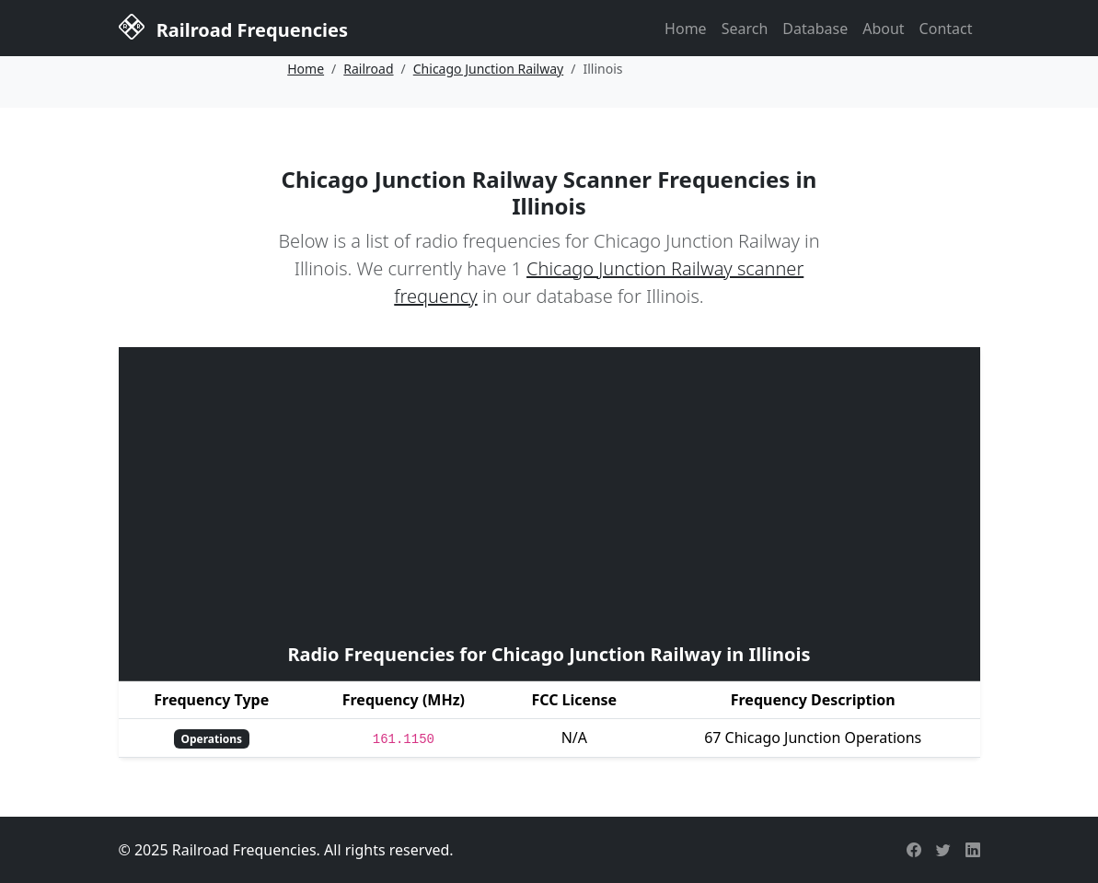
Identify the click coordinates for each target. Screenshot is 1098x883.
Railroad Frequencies (233, 26)
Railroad (368, 68)
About (883, 28)
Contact (946, 28)
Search (745, 28)
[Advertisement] (549, 493)
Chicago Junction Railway (488, 68)
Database (815, 28)
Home (686, 28)
